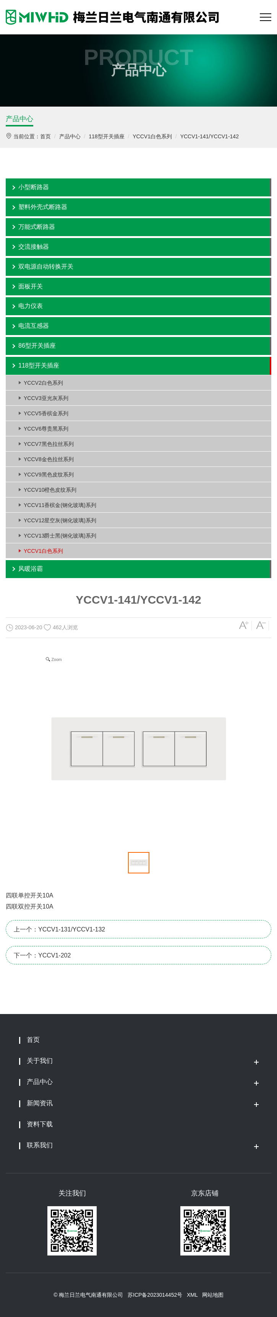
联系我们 (40, 1145)
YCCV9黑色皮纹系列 (49, 474)
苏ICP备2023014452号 (155, 1295)
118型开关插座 (106, 136)
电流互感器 (33, 325)
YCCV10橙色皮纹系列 (50, 490)
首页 (45, 136)
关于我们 (40, 1060)
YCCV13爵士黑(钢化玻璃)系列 (60, 536)
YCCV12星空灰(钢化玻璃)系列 (60, 520)
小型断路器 (33, 187)
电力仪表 (30, 306)
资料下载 (40, 1124)
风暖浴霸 (30, 568)
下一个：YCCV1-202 (42, 955)
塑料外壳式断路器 (42, 207)
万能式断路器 (36, 227)
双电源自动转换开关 (45, 266)
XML (192, 1295)
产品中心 (19, 119)
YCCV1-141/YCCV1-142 (209, 136)
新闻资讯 (40, 1103)
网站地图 (213, 1295)
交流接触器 (33, 246)
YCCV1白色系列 (152, 136)
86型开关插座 (37, 345)
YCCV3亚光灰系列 (46, 398)
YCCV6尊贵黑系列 (46, 429)
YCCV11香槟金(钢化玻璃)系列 (60, 505)
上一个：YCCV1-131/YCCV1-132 (59, 929)
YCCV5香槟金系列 (46, 413)
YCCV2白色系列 (43, 383)
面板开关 (30, 286)
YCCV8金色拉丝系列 (49, 459)
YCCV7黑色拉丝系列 (49, 444)
